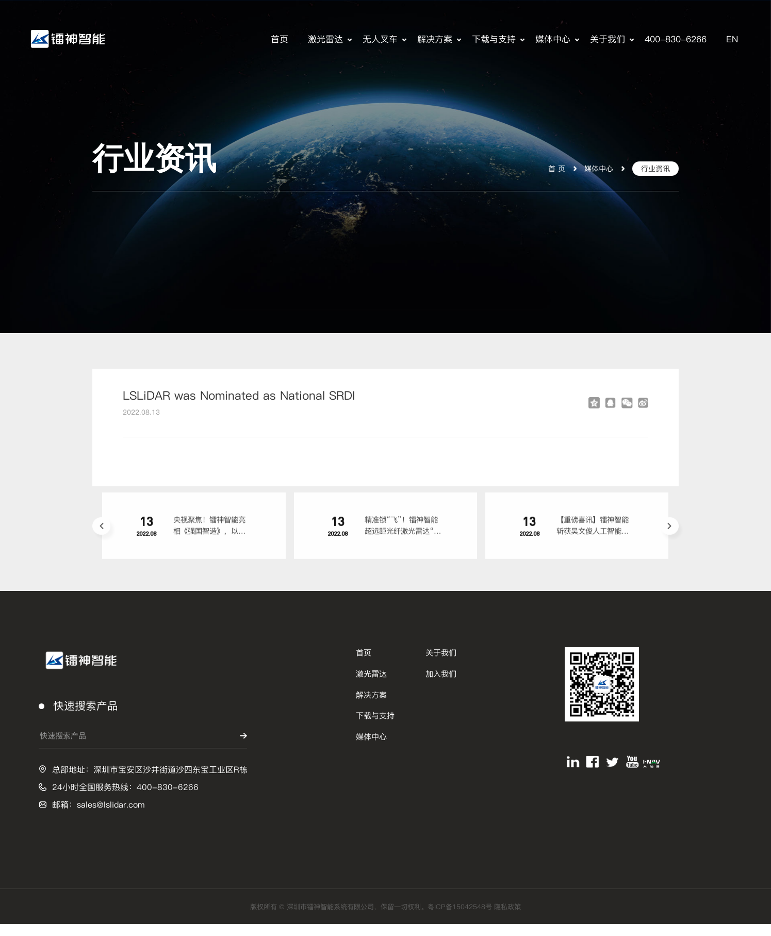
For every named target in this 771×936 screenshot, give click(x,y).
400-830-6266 (676, 39)
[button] (101, 535)
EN (732, 39)
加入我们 (440, 685)
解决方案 (434, 39)
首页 (279, 39)
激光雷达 (325, 39)
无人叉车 (380, 39)
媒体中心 (552, 39)
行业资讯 (653, 167)
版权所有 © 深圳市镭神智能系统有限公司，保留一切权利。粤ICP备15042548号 (370, 918)
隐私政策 (526, 918)
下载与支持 (494, 39)
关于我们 (607, 39)
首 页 (550, 167)
